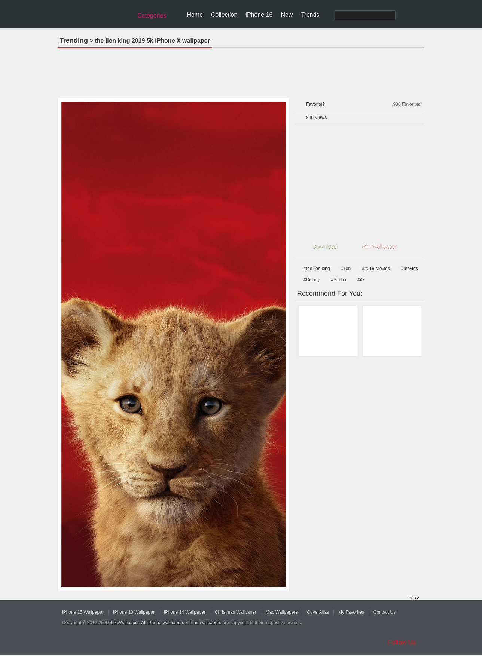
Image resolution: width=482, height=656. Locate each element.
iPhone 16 (258, 15)
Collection (224, 15)
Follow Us (402, 642)
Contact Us (384, 612)
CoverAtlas (318, 612)
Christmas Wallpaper (235, 612)
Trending (74, 40)
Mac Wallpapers (282, 612)
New (287, 15)
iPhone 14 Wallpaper (184, 612)
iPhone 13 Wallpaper (134, 612)
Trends (310, 15)
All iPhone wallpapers (162, 622)
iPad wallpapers (206, 622)
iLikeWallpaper (124, 622)
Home (195, 15)
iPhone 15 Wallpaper (83, 612)
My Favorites (351, 612)
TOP (413, 598)
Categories (151, 15)
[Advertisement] (241, 71)
